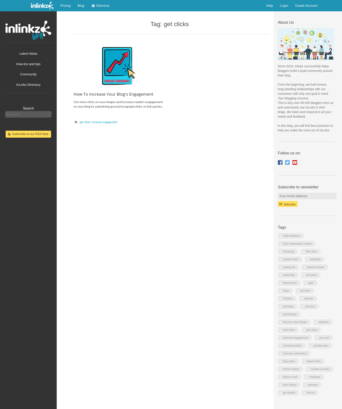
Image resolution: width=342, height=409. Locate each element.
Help (269, 6)
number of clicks (320, 369)
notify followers (291, 235)
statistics (323, 322)
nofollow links (290, 259)
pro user (324, 337)
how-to (311, 392)
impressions (290, 282)
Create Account (306, 6)
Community (28, 74)
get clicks (85, 122)
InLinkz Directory (28, 84)
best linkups (290, 314)
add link (308, 298)
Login (284, 6)
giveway (312, 384)
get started (289, 392)
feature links (314, 361)
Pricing (65, 6)
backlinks (315, 259)
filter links (311, 251)
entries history (291, 369)
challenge (314, 377)
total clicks (289, 329)
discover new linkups (295, 322)
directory (310, 306)
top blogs (288, 306)
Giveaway (288, 251)
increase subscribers (295, 353)
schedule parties (292, 345)
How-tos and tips (28, 64)
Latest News (28, 53)
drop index (289, 361)
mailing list (289, 267)
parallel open (320, 345)
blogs (286, 290)
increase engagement (104, 122)
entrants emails (315, 267)
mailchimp (289, 275)
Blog (81, 6)
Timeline (288, 298)
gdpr (311, 282)
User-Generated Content (297, 243)
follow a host (290, 377)
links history (290, 384)
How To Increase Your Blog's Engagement (113, 94)
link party (311, 275)
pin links (305, 290)
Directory (100, 5)
